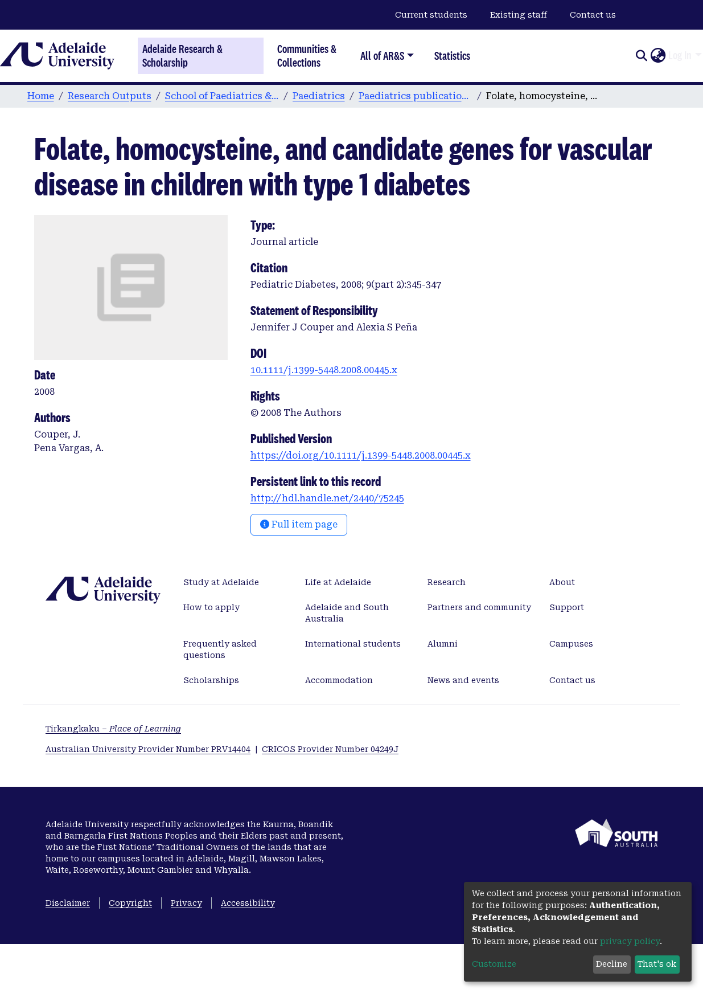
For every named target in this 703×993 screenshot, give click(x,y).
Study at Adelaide (221, 582)
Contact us (593, 14)
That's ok (657, 964)
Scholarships (211, 680)
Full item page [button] (299, 524)
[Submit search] (641, 56)
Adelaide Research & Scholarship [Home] (182, 56)
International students (353, 643)
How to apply (211, 607)
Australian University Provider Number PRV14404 (148, 749)
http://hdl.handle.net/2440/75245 (327, 498)
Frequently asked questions (220, 649)
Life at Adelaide (338, 582)
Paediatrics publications (415, 96)
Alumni (442, 643)
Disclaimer (68, 903)
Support (566, 607)
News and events (463, 680)
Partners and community (479, 607)
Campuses (571, 643)
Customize (494, 964)
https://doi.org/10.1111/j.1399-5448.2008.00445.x (360, 455)
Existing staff (518, 14)
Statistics (452, 55)
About (562, 582)
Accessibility (248, 903)
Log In (680, 55)
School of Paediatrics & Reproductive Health (222, 96)
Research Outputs (109, 96)
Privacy (186, 903)
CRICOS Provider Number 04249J (330, 749)
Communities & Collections (306, 55)
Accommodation (339, 680)
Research (446, 582)
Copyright (130, 903)
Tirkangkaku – (113, 728)
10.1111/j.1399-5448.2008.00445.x (323, 370)
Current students (431, 14)
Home (40, 96)
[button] (657, 56)
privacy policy (630, 941)
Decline (611, 964)
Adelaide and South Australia (347, 613)
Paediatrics (319, 96)
